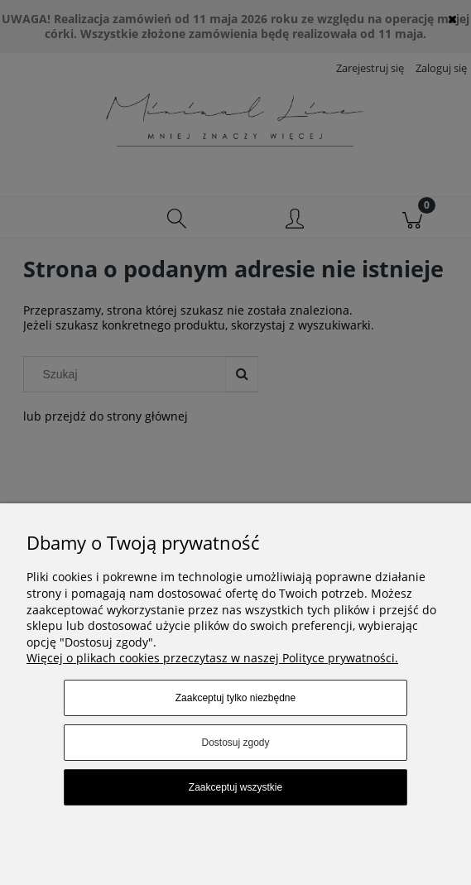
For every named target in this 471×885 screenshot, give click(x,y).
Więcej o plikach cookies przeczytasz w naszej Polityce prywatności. (212, 658)
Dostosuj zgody (235, 742)
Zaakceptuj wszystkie (235, 787)
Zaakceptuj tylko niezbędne (235, 698)
